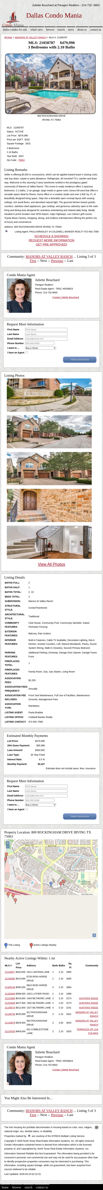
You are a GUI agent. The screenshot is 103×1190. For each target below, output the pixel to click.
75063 (21, 160)
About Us (82, 29)
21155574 (10, 1007)
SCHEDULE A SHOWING (51, 236)
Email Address (15, 338)
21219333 (10, 1031)
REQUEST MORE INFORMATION (51, 240)
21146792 (10, 1014)
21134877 (10, 972)
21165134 (10, 987)
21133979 (10, 1022)
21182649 (10, 993)
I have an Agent (15, 352)
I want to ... (13, 348)
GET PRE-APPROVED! (51, 244)
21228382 (10, 978)
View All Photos (51, 564)
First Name (13, 329)
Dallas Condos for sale (15, 29)
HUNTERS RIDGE (88, 998)
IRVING (8, 37)
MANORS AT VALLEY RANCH (30, 37)
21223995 (10, 998)
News (71, 29)
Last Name (13, 334)
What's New (36, 29)
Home (5, 1187)
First (33, 261)
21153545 (10, 1003)
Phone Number (15, 343)
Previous (57, 261)
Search (61, 29)
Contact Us (95, 29)
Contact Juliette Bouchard (65, 297)
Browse (50, 29)
